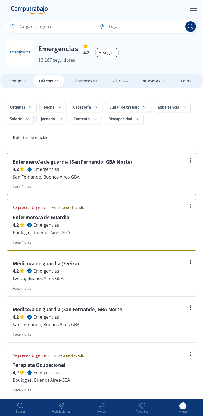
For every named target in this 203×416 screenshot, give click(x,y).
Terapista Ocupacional (39, 365)
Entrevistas (153, 80)
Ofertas (48, 80)
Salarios (120, 80)
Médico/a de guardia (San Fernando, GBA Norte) (68, 309)
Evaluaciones (84, 80)
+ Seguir (107, 52)
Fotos (186, 80)
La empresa (17, 80)
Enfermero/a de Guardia (41, 217)
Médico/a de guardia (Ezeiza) (46, 263)
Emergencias (46, 169)
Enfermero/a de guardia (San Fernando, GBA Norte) (72, 161)
